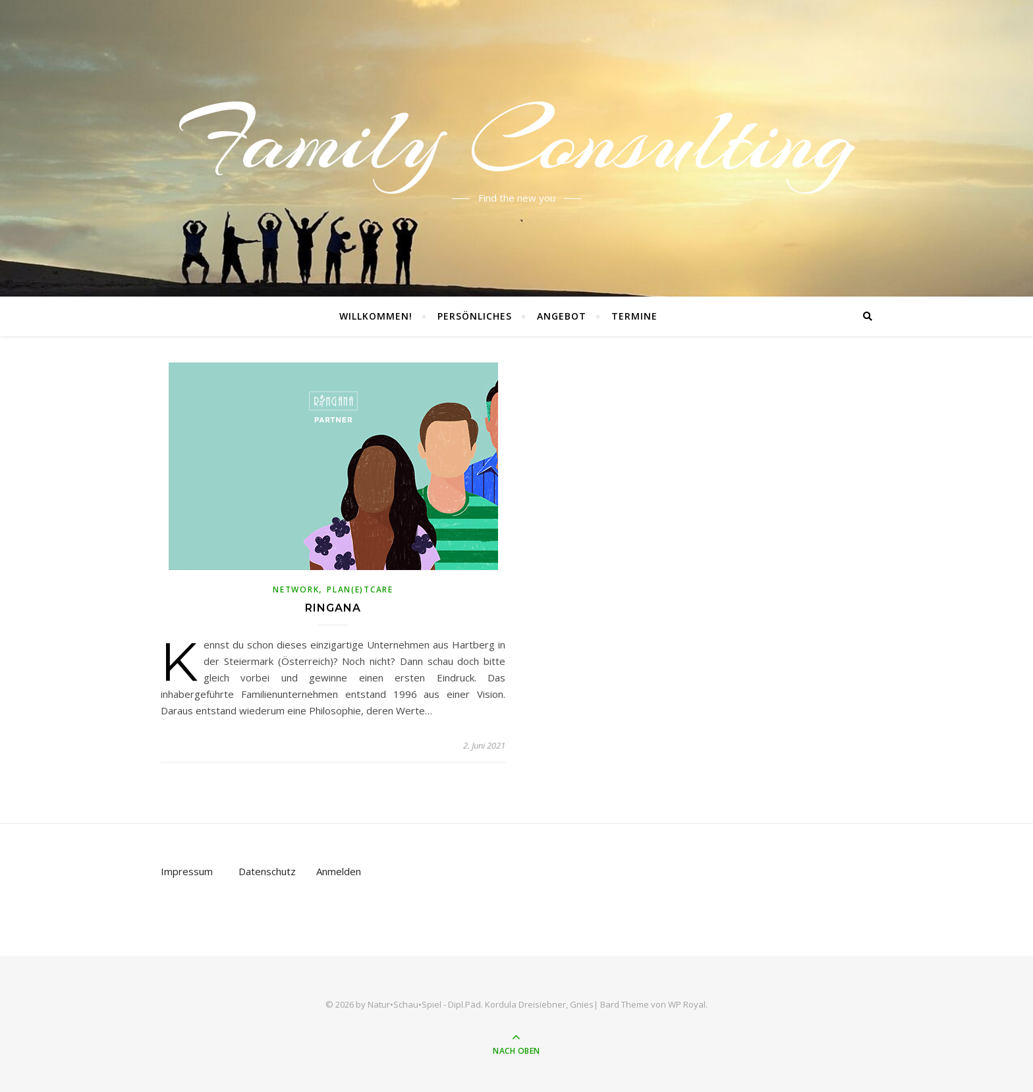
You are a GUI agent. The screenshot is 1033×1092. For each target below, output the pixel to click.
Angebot (561, 316)
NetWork (296, 589)
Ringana (333, 608)
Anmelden (338, 871)
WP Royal (687, 1004)
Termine (634, 316)
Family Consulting (516, 140)
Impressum (187, 871)
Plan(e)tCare (360, 589)
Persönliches (474, 316)
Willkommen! (375, 316)
